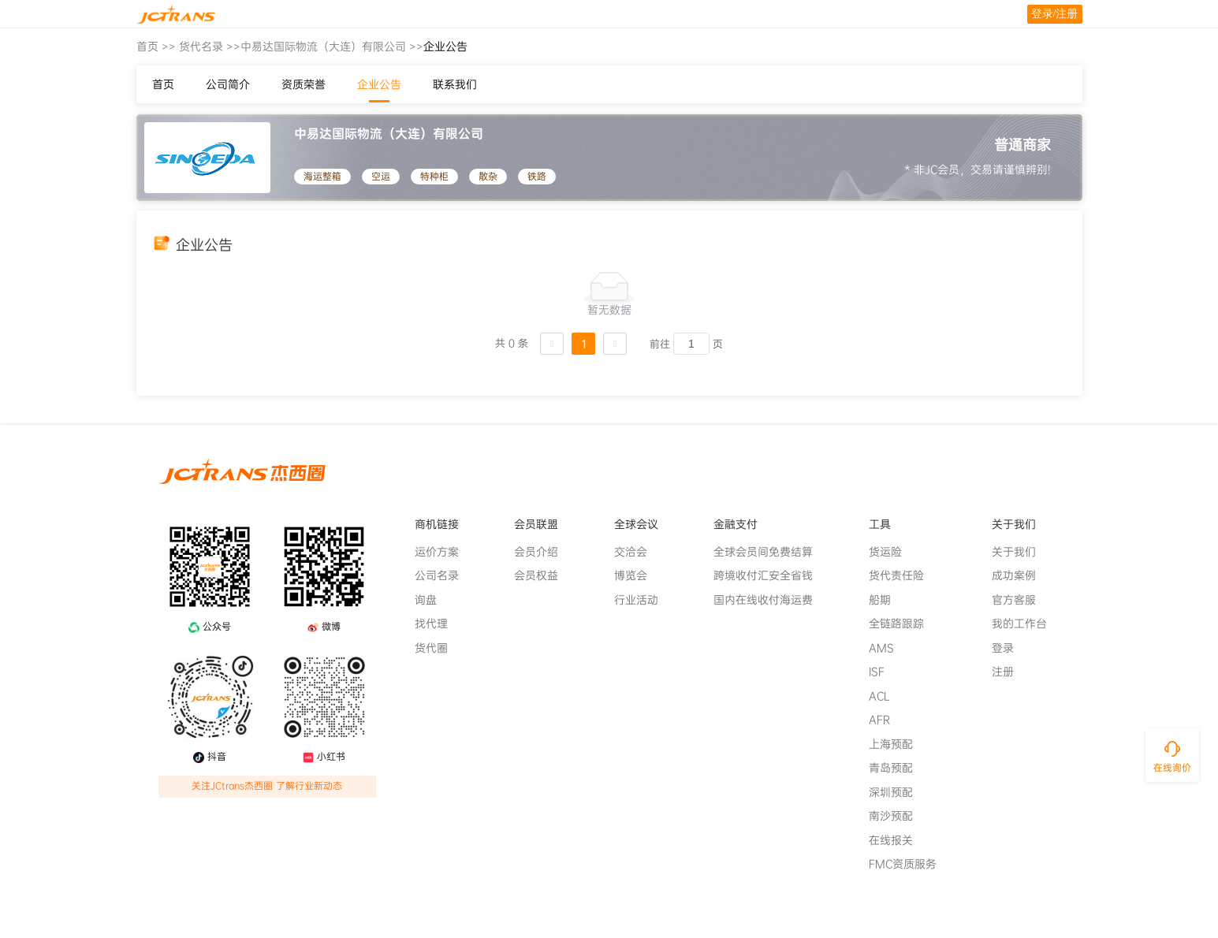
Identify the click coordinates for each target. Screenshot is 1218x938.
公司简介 (228, 84)
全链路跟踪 (903, 623)
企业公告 (379, 84)
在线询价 (1172, 767)
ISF (883, 671)
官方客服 (1020, 600)
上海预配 (897, 744)
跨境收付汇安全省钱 (769, 575)
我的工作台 (1026, 623)
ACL (886, 696)
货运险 (891, 552)
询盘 (432, 600)
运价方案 (443, 552)
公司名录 (443, 575)
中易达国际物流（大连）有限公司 (323, 46)
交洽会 (637, 552)
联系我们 (455, 84)
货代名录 (201, 46)
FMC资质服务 (909, 864)
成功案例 (1020, 575)
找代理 (437, 623)
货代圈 (437, 648)
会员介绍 (542, 552)
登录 (1009, 648)
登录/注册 (1054, 14)
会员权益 (542, 575)
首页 (147, 46)
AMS (888, 648)
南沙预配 (897, 816)
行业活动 (642, 600)
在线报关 (897, 840)
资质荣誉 (303, 84)
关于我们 (1020, 552)
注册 (1009, 671)
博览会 (637, 575)
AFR (886, 720)
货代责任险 (903, 575)
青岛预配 (897, 768)
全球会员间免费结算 (769, 552)
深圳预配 (897, 792)
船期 (886, 600)
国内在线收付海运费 (769, 600)
